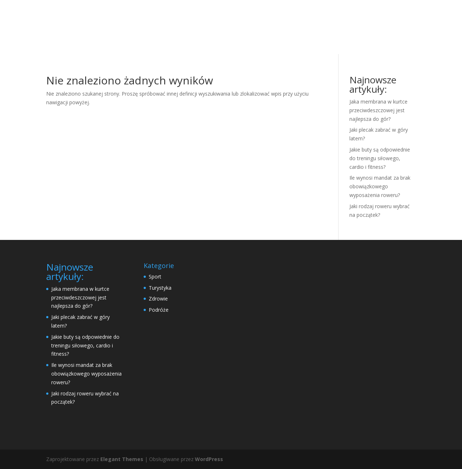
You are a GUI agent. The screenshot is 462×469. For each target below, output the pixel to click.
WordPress (209, 459)
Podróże (159, 309)
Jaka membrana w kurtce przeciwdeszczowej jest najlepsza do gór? (378, 110)
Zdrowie (158, 298)
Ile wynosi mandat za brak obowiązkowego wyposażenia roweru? (379, 186)
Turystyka (160, 287)
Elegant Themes (121, 459)
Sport (155, 276)
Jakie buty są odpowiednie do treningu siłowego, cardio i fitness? (379, 158)
